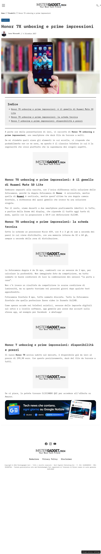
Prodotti (5, 20)
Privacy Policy (50, 459)
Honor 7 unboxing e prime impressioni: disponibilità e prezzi (47, 121)
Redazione (34, 459)
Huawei (20, 196)
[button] (98, 5)
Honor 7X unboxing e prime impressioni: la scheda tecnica (44, 117)
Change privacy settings (91, 552)
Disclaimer (66, 459)
